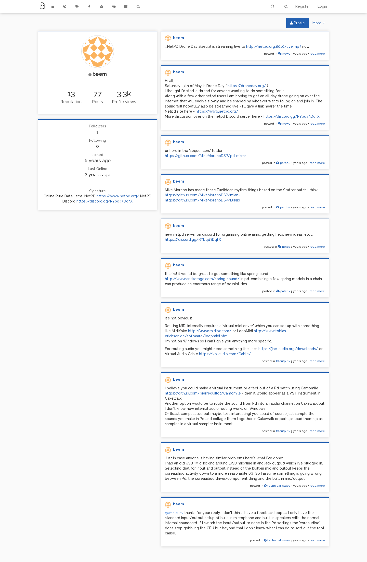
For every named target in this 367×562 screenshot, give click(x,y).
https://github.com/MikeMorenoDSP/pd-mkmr (205, 156)
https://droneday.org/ (247, 86)
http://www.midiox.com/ (209, 331)
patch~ (283, 163)
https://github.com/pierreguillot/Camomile (203, 393)
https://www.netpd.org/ (118, 196)
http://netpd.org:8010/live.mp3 (273, 46)
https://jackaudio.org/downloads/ (288, 349)
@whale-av (174, 513)
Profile (297, 23)
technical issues (277, 485)
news (284, 53)
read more (317, 53)
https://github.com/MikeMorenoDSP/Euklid (202, 200)
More (320, 24)
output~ (283, 361)
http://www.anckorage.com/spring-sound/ (202, 279)
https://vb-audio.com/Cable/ (225, 354)
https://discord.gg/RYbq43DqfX (104, 201)
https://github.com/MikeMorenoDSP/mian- (202, 195)
